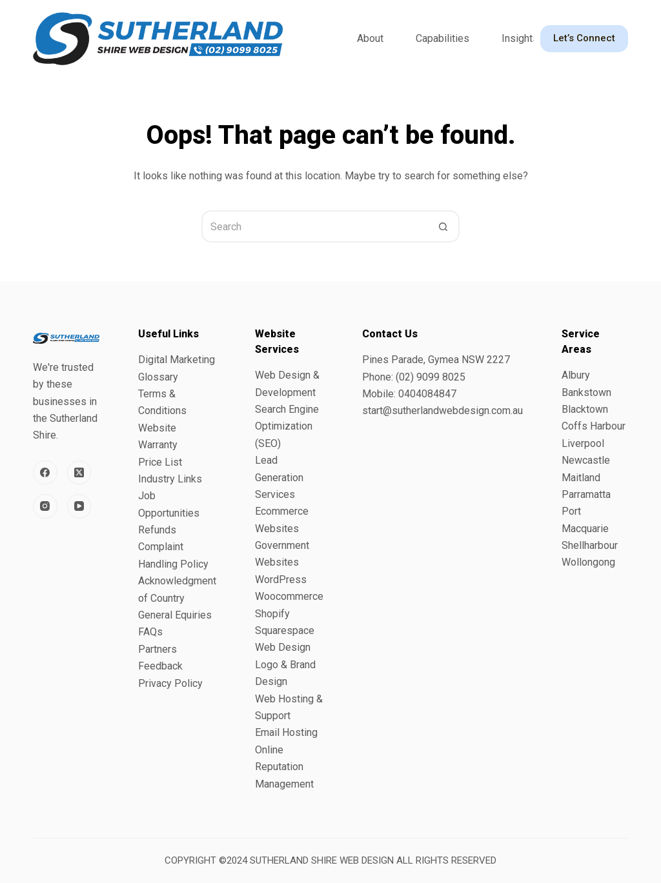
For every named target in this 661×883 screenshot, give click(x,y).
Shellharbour (590, 545)
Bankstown (586, 392)
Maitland (581, 477)
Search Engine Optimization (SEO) (287, 426)
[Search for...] (314, 226)
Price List (160, 462)
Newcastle (586, 460)
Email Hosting (286, 732)
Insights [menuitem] (520, 38)
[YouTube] (79, 506)
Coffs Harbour (593, 426)
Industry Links (170, 479)
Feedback (160, 666)
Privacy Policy (170, 683)
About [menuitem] (370, 38)
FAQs (150, 632)
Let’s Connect (584, 38)
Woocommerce (289, 596)
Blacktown (585, 409)
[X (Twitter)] (79, 473)
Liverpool (583, 443)
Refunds (157, 530)
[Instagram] (45, 506)
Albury (576, 375)
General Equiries (175, 615)
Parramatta (586, 494)
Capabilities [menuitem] (442, 38)
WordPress (281, 579)
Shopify (272, 614)
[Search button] (443, 226)
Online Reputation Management (284, 767)
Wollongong (588, 562)
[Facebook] (45, 473)
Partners (157, 649)
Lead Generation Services (279, 477)
